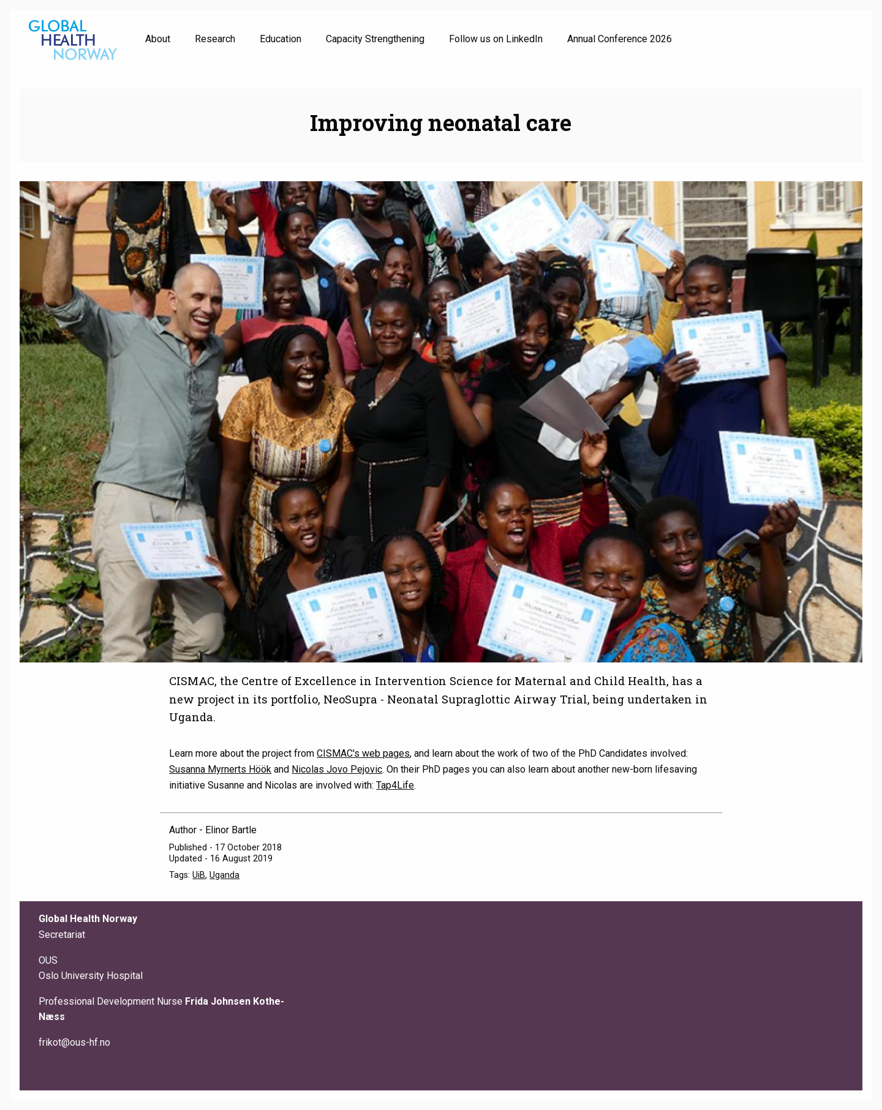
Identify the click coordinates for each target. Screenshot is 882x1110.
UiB (198, 875)
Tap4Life (395, 785)
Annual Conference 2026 (619, 39)
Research (215, 39)
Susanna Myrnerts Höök (220, 769)
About (157, 39)
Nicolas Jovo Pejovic (337, 769)
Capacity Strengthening (375, 39)
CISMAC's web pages (363, 753)
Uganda (224, 875)
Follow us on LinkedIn (496, 39)
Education (280, 39)
